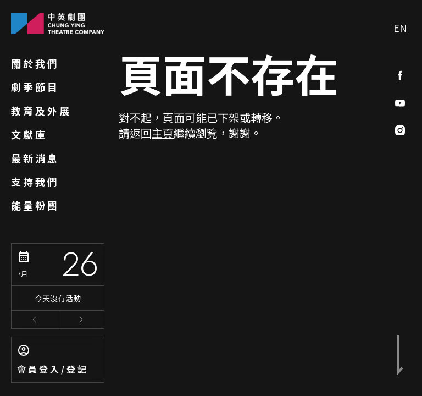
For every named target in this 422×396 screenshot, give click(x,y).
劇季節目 (35, 87)
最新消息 (35, 158)
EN (400, 27)
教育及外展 (41, 110)
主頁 (163, 133)
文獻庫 (29, 134)
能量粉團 (35, 205)
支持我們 (35, 181)
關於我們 (35, 63)
